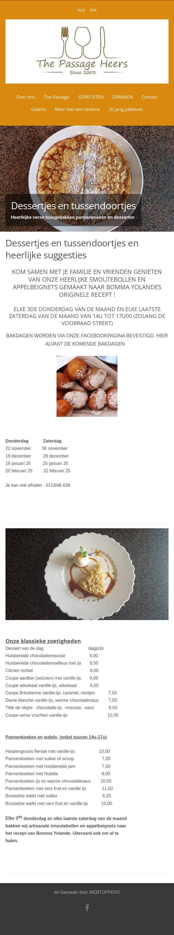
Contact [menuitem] (149, 97)
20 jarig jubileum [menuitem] (126, 109)
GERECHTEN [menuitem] (91, 97)
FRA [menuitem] (93, 10)
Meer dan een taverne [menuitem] (77, 109)
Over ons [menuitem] (25, 97)
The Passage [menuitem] (56, 97)
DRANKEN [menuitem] (122, 97)
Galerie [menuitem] (38, 109)
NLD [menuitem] (81, 10)
